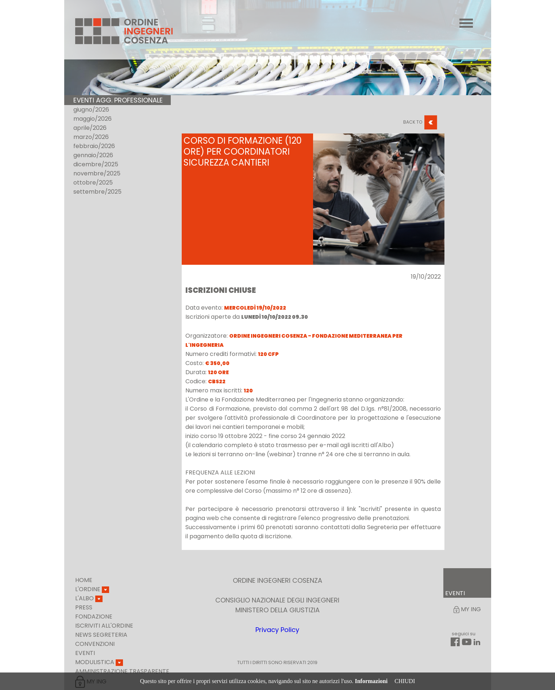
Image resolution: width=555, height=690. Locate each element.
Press (83, 607)
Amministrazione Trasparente (122, 671)
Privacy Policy (277, 629)
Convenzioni (95, 644)
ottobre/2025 (93, 182)
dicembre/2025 (95, 164)
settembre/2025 (97, 191)
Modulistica (99, 662)
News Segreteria (101, 635)
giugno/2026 (91, 109)
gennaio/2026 (93, 155)
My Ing (467, 609)
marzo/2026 (91, 137)
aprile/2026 (90, 128)
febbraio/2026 (94, 146)
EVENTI (455, 593)
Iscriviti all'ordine (104, 625)
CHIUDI (404, 681)
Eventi (85, 653)
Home (83, 580)
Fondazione (93, 616)
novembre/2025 (96, 173)
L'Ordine (92, 589)
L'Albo (89, 598)
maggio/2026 (92, 119)
